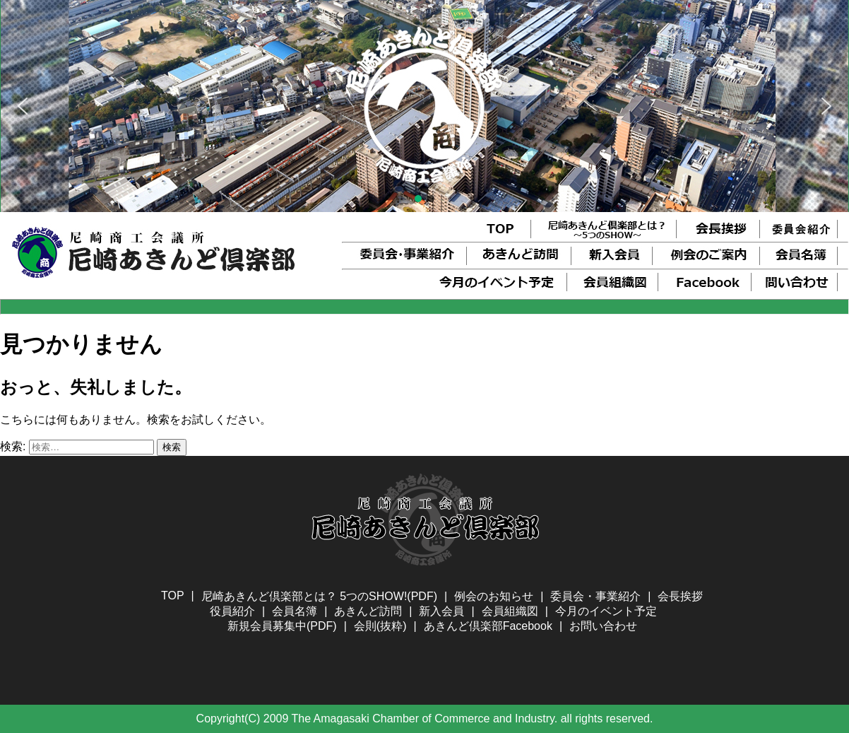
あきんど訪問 (368, 611)
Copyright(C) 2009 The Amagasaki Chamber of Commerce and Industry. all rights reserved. (424, 719)
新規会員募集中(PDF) (282, 626)
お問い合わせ (603, 626)
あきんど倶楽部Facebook (488, 626)
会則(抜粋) (380, 626)
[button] (22, 106)
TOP (172, 596)
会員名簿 (294, 611)
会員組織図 (510, 611)
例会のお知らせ (493, 596)
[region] (424, 106)
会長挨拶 (680, 596)
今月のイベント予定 (606, 611)
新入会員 (441, 611)
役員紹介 (232, 611)
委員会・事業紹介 (595, 596)
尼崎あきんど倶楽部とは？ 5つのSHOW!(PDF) (319, 596)
